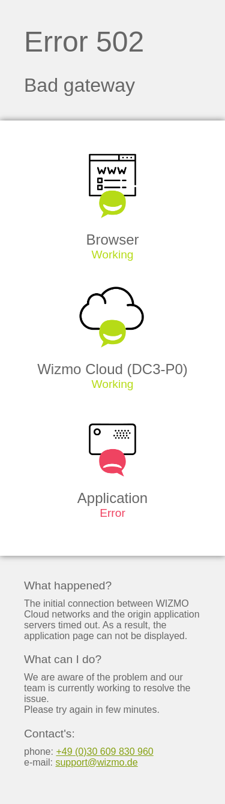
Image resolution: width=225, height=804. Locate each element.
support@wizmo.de (96, 762)
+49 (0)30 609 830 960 (104, 751)
